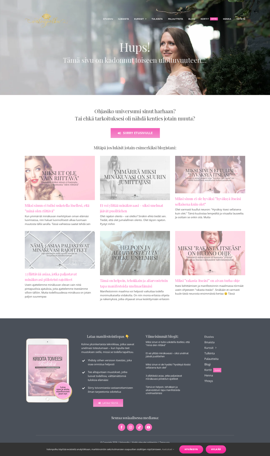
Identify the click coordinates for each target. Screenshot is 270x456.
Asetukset (168, 449)
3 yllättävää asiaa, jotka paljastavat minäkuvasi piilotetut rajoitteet (164, 379)
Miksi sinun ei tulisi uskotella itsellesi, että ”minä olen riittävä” (168, 345)
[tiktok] (139, 429)
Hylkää (216, 449)
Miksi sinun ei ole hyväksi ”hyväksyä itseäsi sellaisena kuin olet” (168, 367)
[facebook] (121, 429)
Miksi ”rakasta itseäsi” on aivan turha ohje (207, 282)
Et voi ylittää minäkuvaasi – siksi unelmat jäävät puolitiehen (167, 356)
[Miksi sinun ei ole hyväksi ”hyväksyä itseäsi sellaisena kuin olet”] (210, 176)
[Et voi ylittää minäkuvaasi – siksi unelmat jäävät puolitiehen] (135, 179)
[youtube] (148, 429)
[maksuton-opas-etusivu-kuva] (49, 339)
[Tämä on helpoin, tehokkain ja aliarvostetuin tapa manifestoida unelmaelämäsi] (135, 254)
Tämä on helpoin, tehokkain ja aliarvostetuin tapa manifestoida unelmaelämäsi (163, 391)
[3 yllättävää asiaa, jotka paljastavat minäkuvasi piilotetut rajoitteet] (60, 251)
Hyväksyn (191, 449)
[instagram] (130, 429)
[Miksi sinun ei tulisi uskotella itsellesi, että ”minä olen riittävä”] (60, 179)
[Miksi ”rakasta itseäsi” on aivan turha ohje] (210, 254)
